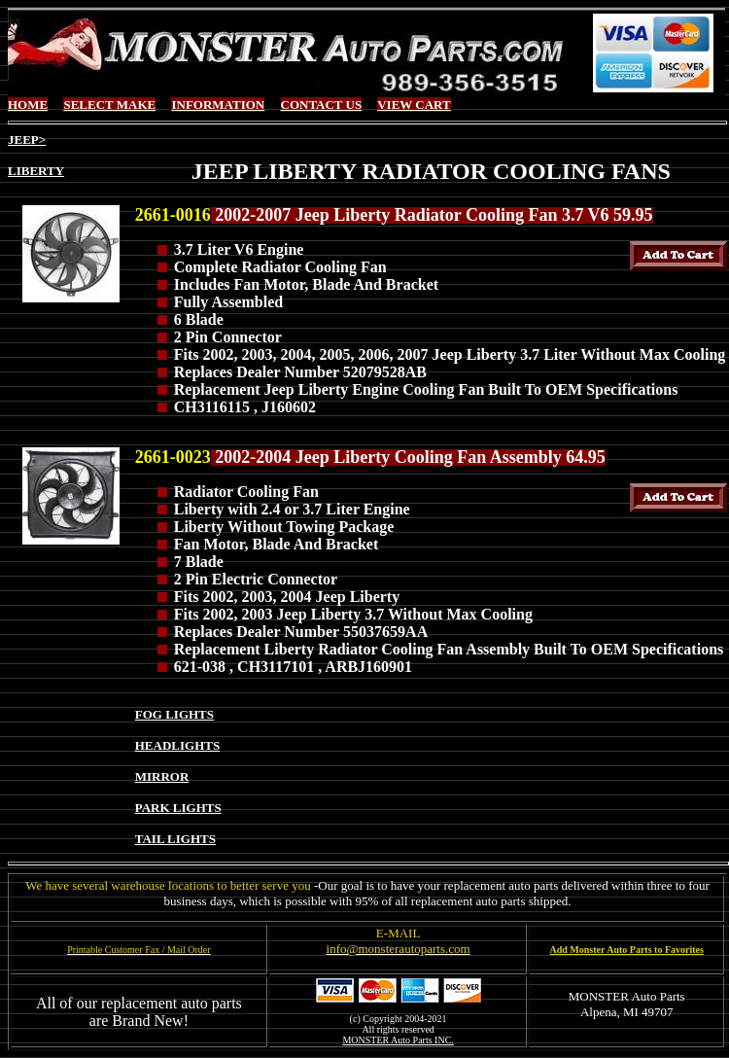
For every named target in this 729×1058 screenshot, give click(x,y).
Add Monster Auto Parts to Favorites (627, 949)
